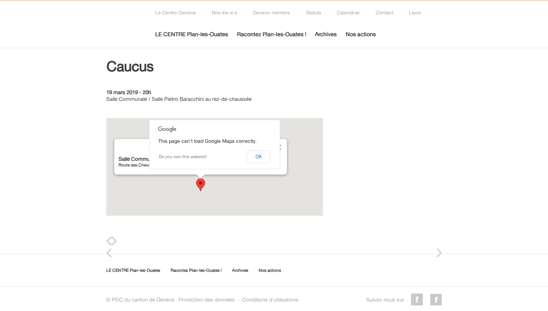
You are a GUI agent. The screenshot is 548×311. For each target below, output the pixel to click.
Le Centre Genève (175, 12)
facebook (417, 299)
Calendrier (348, 12)
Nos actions (361, 34)
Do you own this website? (183, 156)
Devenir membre (271, 12)
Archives (326, 34)
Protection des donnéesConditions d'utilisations (238, 299)
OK (258, 157)
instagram (436, 299)
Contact (384, 12)
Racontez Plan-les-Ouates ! (271, 34)
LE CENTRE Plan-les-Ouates (191, 34)
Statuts (313, 12)
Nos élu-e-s (224, 12)
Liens (415, 12)
